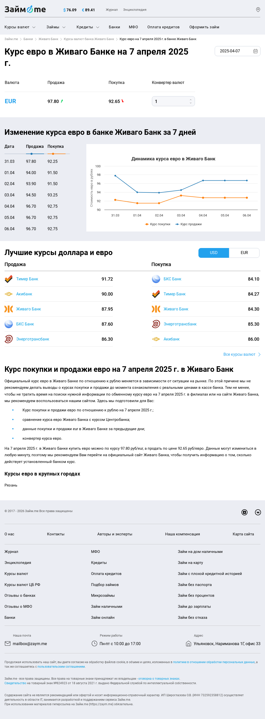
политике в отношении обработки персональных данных (214, 662)
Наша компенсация (182, 534)
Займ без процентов (196, 595)
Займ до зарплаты (194, 606)
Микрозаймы (103, 595)
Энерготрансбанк (32, 339)
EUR (10, 101)
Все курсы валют (239, 354)
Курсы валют (20, 27)
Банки (114, 27)
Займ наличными (106, 606)
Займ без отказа (192, 617)
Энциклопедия (134, 10)
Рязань (11, 485)
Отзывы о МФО (18, 606)
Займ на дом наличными (200, 551)
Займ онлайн (103, 617)
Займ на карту (190, 562)
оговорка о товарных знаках (158, 678)
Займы (56, 27)
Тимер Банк (27, 279)
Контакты (56, 534)
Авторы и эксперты (114, 534)
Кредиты (88, 27)
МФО (133, 27)
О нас (9, 534)
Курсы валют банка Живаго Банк (89, 39)
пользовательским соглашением (61, 666)
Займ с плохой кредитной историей (210, 573)
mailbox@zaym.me (30, 643)
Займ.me (11, 39)
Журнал (112, 10)
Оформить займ (204, 27)
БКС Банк (25, 324)
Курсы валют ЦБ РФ (22, 584)
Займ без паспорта (195, 584)
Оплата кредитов (163, 27)
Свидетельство (15, 683)
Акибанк (24, 294)
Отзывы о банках (20, 595)
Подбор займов (105, 584)
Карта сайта (243, 534)
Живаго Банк (48, 39)
